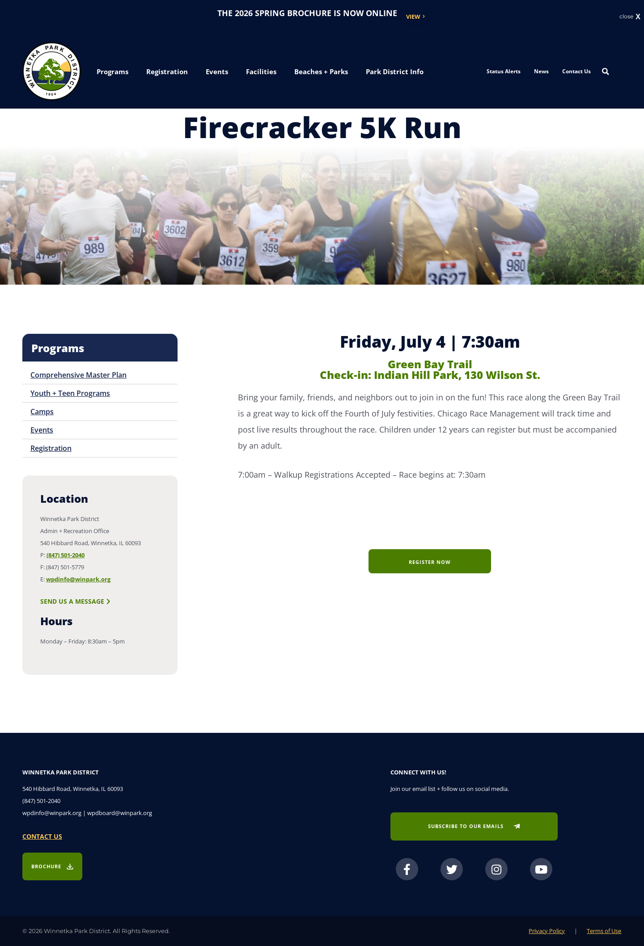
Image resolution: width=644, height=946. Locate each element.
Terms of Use (604, 931)
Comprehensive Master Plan (78, 375)
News (541, 71)
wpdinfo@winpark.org (78, 579)
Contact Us (576, 71)
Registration (51, 448)
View (413, 17)
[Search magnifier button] (605, 71)
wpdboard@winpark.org (119, 813)
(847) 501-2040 (66, 555)
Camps (42, 411)
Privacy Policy (547, 931)
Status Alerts (504, 71)
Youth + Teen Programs (70, 393)
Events (41, 430)
